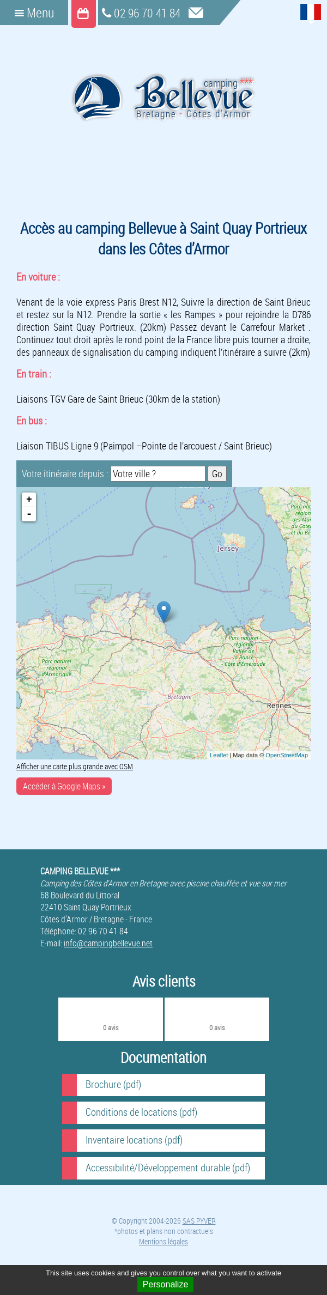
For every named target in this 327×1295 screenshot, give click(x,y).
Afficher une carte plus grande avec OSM (74, 766)
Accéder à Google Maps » (64, 786)
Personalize (166, 1284)
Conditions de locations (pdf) (141, 1112)
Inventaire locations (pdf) (134, 1140)
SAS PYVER (199, 1220)
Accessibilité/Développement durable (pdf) (168, 1167)
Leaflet (219, 755)
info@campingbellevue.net (108, 943)
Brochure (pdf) (113, 1084)
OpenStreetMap (286, 755)
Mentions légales (163, 1241)
